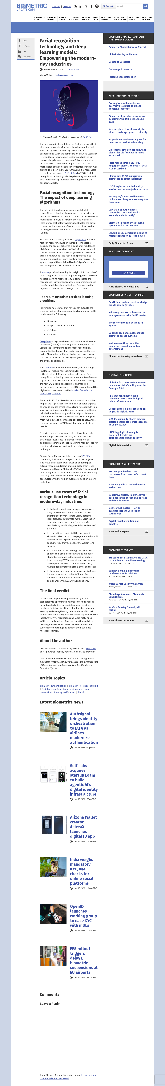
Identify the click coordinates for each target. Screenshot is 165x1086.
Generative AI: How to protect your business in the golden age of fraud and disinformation (128, 498)
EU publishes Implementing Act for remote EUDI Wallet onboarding (127, 141)
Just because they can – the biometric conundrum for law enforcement (124, 346)
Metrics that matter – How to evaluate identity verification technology (124, 511)
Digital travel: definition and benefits (124, 522)
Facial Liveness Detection (122, 77)
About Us (56, 6)
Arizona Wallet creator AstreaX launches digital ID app (83, 827)
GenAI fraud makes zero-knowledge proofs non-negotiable (128, 303)
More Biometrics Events (121, 620)
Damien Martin (73, 69)
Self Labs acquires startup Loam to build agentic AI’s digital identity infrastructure (84, 780)
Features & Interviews (74, 19)
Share (25, 41)
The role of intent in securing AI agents (126, 324)
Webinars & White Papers (120, 19)
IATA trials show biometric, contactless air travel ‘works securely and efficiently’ (124, 212)
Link (24, 51)
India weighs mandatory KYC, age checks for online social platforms (81, 871)
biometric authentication (53, 685)
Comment (27, 57)
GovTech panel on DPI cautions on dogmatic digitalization (127, 410)
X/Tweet (26, 46)
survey (45, 272)
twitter (86, 6)
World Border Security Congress (128, 585)
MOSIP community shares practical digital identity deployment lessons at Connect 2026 (128, 422)
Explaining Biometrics (64, 75)
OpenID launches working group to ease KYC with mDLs (83, 916)
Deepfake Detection (119, 62)
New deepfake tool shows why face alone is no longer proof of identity (128, 130)
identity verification (64, 692)
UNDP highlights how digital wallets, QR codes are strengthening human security (125, 435)
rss (75, 6)
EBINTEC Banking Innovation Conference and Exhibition (128, 573)
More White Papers (119, 531)
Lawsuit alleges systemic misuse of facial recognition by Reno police (128, 234)
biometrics (75, 685)
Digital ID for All (51, 19)
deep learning (90, 685)
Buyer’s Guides (62, 19)
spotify (97, 6)
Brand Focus (95, 19)
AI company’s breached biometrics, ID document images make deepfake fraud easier (128, 199)
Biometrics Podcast (147, 19)
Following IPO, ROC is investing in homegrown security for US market (128, 314)
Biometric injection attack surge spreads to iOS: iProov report (126, 224)
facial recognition (51, 688)
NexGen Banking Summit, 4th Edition (128, 610)
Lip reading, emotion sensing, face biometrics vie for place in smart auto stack (127, 153)
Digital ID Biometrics (120, 445)
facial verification (72, 688)
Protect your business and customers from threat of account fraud (127, 474)
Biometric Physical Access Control (127, 47)
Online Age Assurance (120, 69)
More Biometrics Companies (124, 286)
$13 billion (71, 173)
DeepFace (45, 341)
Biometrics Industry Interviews (125, 356)
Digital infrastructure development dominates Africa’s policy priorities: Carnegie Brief (128, 385)
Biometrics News (39, 19)
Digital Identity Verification (123, 54)
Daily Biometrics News (121, 243)
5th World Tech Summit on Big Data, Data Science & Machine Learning (128, 560)
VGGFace (87, 456)
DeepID (48, 367)
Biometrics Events (134, 19)
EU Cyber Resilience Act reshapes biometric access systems (126, 334)
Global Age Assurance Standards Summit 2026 (128, 597)
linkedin (81, 6)
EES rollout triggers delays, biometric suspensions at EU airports (84, 960)
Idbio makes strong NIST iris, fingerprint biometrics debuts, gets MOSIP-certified (128, 166)
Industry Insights (85, 19)
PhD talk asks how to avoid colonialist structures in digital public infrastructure (126, 399)
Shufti (81, 692)
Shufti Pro (87, 137)
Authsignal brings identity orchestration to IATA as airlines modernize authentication (84, 728)
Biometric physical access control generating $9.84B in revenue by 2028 (127, 119)
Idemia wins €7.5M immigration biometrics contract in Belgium (125, 177)
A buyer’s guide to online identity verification (127, 486)
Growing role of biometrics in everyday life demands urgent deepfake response (125, 106)
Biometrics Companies (106, 19)
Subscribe (67, 6)
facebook (91, 6)
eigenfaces (80, 239)
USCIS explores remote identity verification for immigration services (128, 188)
